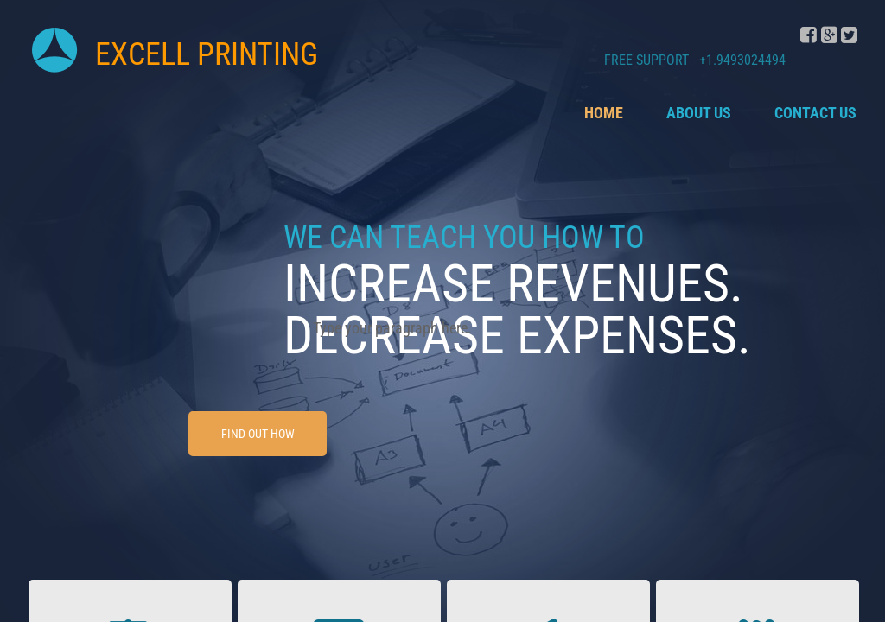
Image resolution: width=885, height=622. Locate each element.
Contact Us (815, 113)
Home (603, 113)
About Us (698, 113)
